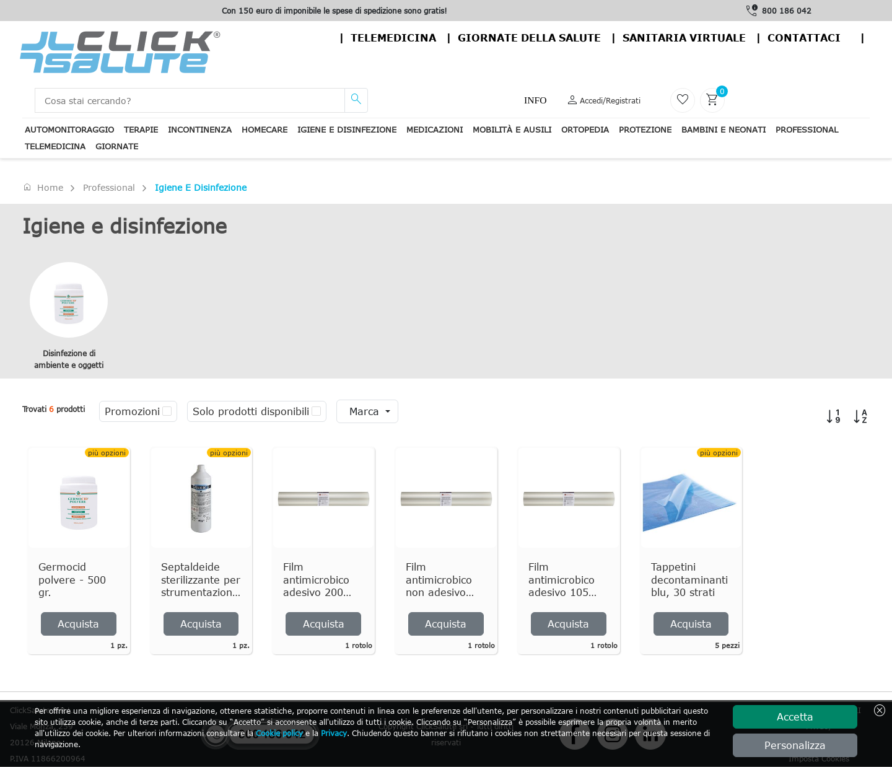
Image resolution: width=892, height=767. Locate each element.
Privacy (334, 733)
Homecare (264, 129)
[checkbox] (167, 411)
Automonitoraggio (69, 129)
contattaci (804, 37)
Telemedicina (393, 37)
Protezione (645, 129)
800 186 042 (786, 10)
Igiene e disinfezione (346, 129)
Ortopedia (585, 129)
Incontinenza (200, 129)
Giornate (116, 146)
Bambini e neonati (723, 129)
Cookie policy (279, 733)
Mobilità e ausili (512, 129)
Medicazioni (434, 129)
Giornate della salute (529, 37)
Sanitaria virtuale (684, 37)
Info (535, 100)
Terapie (141, 129)
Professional (807, 129)
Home (42, 187)
